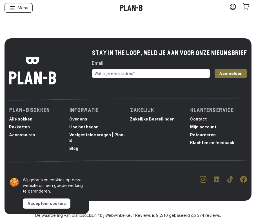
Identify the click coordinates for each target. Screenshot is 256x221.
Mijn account (203, 126)
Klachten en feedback (212, 142)
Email (97, 63)
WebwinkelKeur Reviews (128, 215)
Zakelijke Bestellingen (152, 119)
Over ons (78, 119)
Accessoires (22, 134)
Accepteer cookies (46, 203)
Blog (73, 148)
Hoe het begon (84, 126)
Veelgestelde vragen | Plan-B (97, 137)
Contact (198, 119)
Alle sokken (20, 119)
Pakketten (19, 126)
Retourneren (203, 134)
